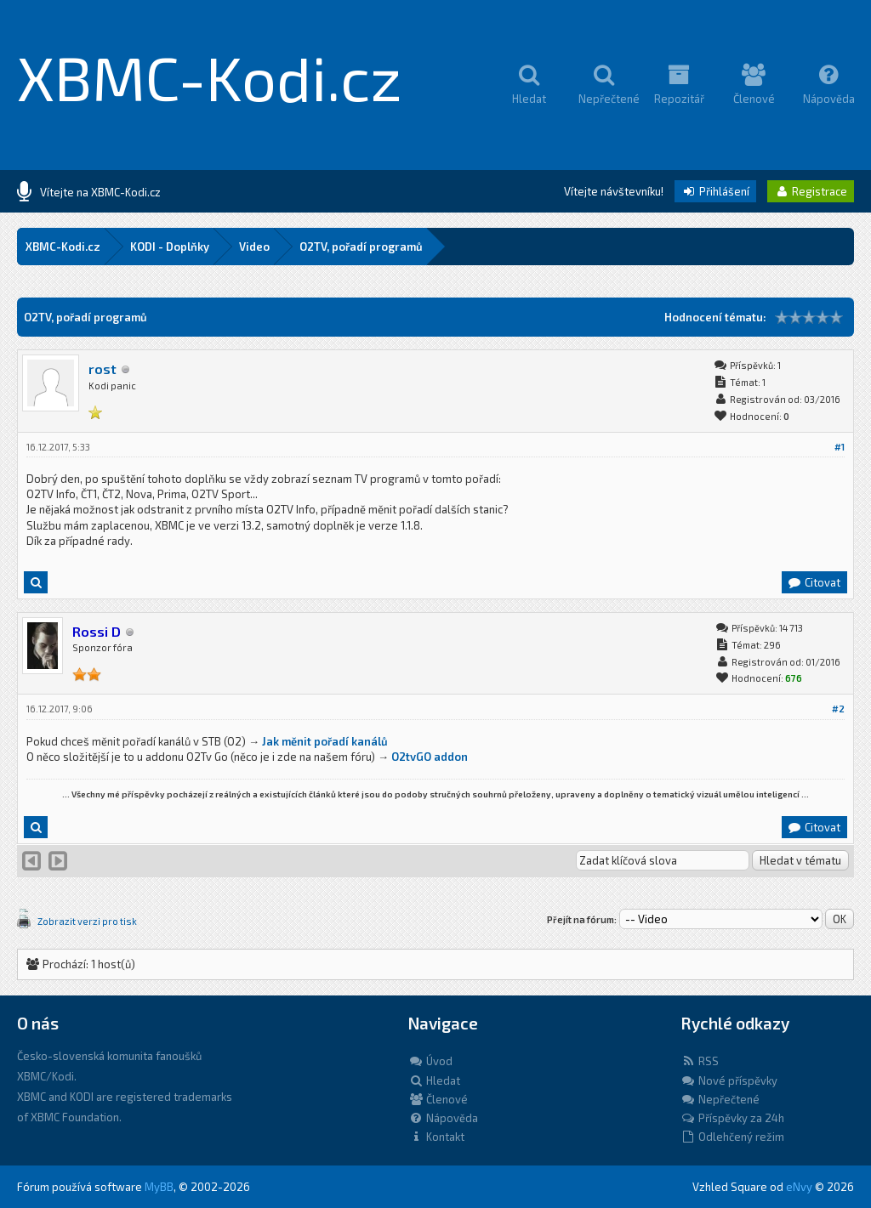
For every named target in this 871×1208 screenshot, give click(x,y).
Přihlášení (715, 191)
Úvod (430, 1061)
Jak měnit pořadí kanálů (325, 741)
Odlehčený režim (732, 1136)
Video (254, 246)
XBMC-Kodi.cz (209, 76)
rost (102, 368)
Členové (438, 1099)
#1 (839, 446)
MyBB (159, 1187)
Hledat (434, 1080)
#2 (838, 708)
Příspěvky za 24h (732, 1118)
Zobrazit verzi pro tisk (87, 921)
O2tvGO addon (429, 756)
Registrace (810, 191)
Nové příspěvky (728, 1080)
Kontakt (436, 1136)
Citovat (813, 582)
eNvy (799, 1187)
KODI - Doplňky (169, 246)
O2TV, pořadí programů (361, 246)
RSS (699, 1061)
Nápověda (443, 1118)
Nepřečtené (720, 1099)
